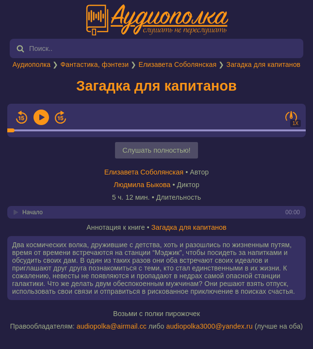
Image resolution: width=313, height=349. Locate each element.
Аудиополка (31, 64)
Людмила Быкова (142, 185)
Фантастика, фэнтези (94, 64)
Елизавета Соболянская (177, 64)
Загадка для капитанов (264, 64)
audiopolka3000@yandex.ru (209, 326)
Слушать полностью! (156, 150)
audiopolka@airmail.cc (112, 326)
